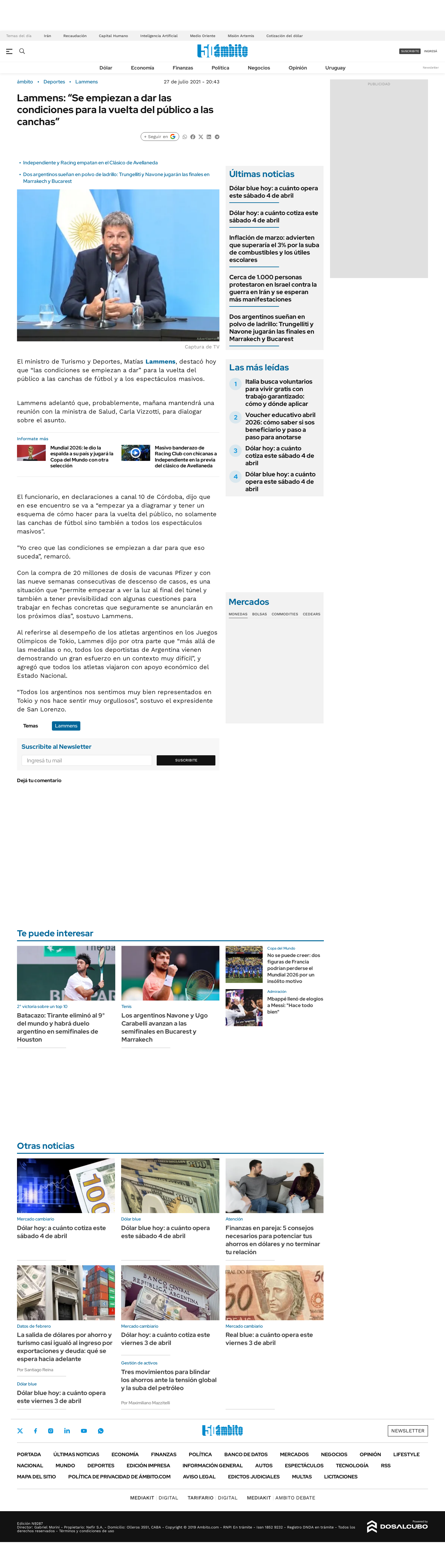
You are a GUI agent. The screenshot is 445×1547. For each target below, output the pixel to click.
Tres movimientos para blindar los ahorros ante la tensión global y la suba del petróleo (169, 1380)
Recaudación (75, 36)
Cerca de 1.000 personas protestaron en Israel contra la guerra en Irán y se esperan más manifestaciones (273, 288)
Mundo (65, 1465)
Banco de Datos (246, 1454)
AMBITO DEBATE (281, 1498)
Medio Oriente (202, 36)
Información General (213, 1465)
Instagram (50, 1431)
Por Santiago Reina (35, 1369)
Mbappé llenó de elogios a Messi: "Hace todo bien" (295, 1005)
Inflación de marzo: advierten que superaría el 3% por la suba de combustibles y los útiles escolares (274, 249)
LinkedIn (67, 1431)
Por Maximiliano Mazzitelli (145, 1403)
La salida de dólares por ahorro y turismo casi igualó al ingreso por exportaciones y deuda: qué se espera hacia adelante (64, 1347)
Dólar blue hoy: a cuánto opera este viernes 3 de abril (61, 1397)
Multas (302, 1476)
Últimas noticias (76, 1454)
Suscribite (186, 760)
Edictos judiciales (254, 1476)
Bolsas (259, 614)
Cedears (311, 614)
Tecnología (352, 1465)
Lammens (86, 81)
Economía (142, 68)
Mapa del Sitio (36, 1476)
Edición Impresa (148, 1465)
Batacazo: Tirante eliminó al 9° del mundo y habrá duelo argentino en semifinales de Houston (61, 1027)
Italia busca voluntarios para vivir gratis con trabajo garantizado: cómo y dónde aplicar (278, 392)
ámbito (25, 81)
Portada (29, 1454)
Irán (47, 36)
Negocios (259, 68)
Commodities (285, 614)
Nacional (30, 1465)
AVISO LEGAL (199, 1476)
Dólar (106, 68)
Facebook (35, 1431)
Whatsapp (101, 1431)
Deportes (54, 81)
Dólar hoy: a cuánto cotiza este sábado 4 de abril (273, 216)
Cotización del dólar (284, 36)
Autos (264, 1465)
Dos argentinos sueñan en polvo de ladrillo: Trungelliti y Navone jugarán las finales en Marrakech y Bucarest (271, 328)
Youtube (84, 1431)
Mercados (294, 1454)
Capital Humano (113, 36)
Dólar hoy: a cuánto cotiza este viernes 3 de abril (165, 1339)
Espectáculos (304, 1465)
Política (220, 68)
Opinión (298, 68)
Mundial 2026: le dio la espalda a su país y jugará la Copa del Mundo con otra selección (81, 457)
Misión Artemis (241, 36)
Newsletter (431, 67)
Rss (386, 1465)
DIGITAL (154, 1498)
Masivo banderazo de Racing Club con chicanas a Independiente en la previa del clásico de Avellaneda (186, 457)
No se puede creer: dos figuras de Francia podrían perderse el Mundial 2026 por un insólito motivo (293, 968)
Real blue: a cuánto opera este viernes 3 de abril (269, 1339)
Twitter (20, 1430)
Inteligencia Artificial (159, 36)
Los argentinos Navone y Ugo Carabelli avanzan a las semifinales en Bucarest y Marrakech (164, 1027)
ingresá (430, 51)
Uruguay (335, 68)
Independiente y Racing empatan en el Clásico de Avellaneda (90, 162)
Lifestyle (406, 1454)
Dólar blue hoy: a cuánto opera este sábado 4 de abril (273, 192)
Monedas (238, 614)
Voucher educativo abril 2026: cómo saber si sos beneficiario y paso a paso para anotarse (280, 426)
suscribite (410, 51)
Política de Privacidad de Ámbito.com (119, 1476)
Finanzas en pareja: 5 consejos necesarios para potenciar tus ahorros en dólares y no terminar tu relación (273, 1240)
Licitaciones (341, 1476)
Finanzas (183, 68)
